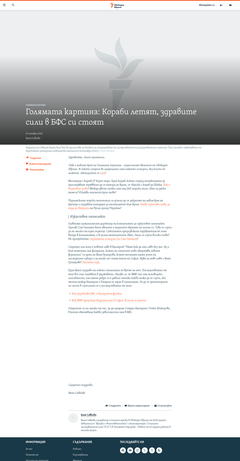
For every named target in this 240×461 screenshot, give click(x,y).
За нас (29, 449)
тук (102, 173)
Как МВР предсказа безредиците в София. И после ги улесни (109, 300)
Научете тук (90, 262)
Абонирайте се (207, 5)
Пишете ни (32, 455)
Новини (77, 449)
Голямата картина (36, 105)
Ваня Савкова (33, 138)
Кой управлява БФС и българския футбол (97, 293)
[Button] (33, 159)
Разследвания (80, 455)
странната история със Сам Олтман (113, 239)
